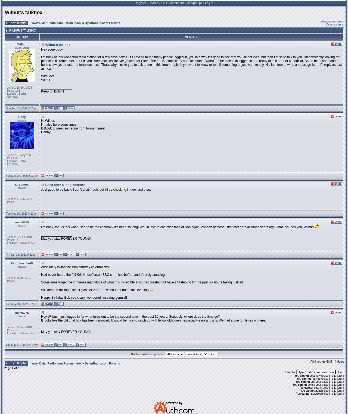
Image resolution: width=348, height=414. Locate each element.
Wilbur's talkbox (23, 12)
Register (140, 3)
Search (153, 3)
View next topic (335, 24)
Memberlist (177, 3)
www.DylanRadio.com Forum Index (57, 22)
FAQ (164, 3)
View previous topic (332, 21)
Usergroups (194, 3)
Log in (209, 3)
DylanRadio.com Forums (102, 22)
